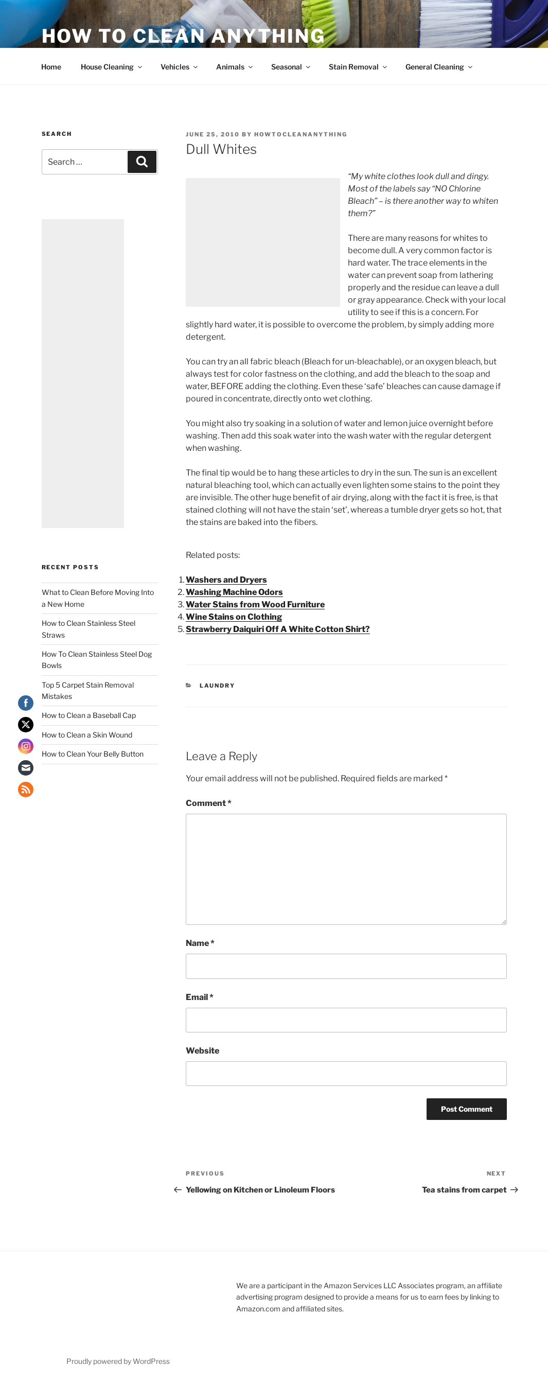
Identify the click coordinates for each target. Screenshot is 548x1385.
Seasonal (291, 66)
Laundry (217, 685)
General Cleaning (439, 66)
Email (200, 997)
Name (200, 943)
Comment (209, 803)
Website (202, 1051)
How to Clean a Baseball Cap (89, 715)
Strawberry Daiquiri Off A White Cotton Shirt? (278, 629)
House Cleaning (112, 66)
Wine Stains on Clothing (234, 617)
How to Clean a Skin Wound (87, 734)
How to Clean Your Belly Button (93, 753)
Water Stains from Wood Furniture (255, 604)
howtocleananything (300, 134)
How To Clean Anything (184, 36)
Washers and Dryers (226, 580)
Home (51, 66)
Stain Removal (358, 66)
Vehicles (180, 66)
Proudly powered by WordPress (118, 1361)
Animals (235, 66)
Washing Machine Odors (234, 592)
